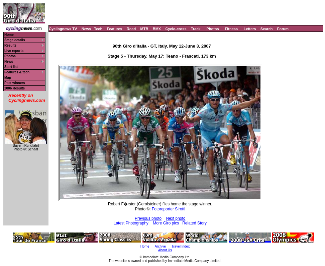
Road (131, 29)
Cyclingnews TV (63, 29)
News (86, 29)
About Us (165, 250)
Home (9, 35)
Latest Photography (131, 223)
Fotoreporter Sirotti (168, 209)
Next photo (176, 218)
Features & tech (16, 72)
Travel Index (181, 246)
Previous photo (148, 218)
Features (114, 29)
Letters (250, 29)
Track (196, 29)
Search (266, 29)
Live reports (13, 51)
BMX (157, 29)
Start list (11, 67)
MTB (144, 29)
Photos (212, 29)
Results (10, 45)
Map (7, 77)
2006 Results (14, 88)
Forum (283, 29)
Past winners (14, 83)
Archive (160, 246)
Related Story (194, 223)
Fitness (231, 29)
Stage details (14, 40)
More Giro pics (166, 223)
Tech (98, 29)
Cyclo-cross (176, 29)
